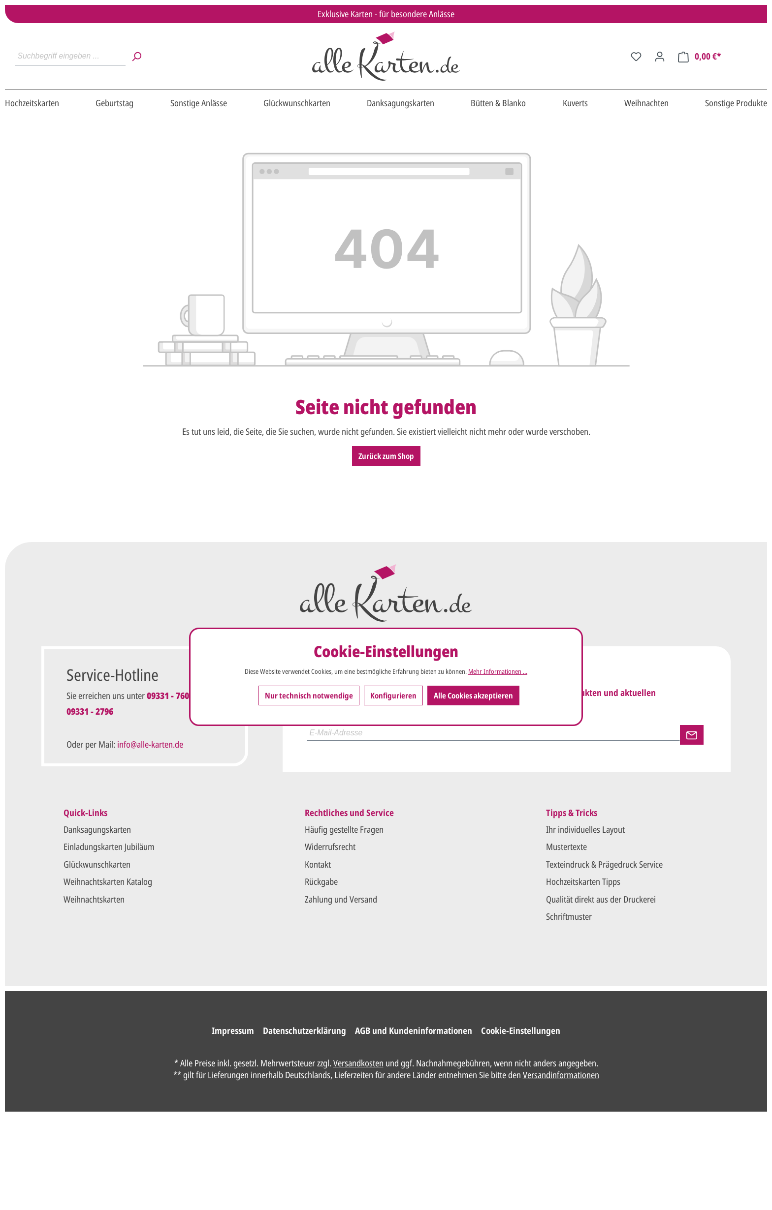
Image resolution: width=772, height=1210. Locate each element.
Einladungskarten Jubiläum (109, 846)
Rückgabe (321, 881)
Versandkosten (358, 1063)
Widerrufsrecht (330, 846)
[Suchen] (136, 56)
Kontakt (318, 864)
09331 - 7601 (170, 695)
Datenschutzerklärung (304, 1030)
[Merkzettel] (636, 56)
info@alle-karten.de (150, 744)
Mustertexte (566, 846)
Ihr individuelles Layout (585, 829)
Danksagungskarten (97, 829)
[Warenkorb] (700, 56)
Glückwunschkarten (97, 864)
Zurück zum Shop (386, 456)
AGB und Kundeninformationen (413, 1030)
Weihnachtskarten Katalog (108, 881)
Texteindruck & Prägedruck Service (604, 864)
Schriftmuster (569, 916)
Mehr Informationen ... (497, 671)
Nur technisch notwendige (309, 695)
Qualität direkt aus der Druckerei (601, 899)
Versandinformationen (561, 1075)
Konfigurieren (393, 695)
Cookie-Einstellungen (520, 1030)
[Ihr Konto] (660, 56)
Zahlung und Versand (341, 899)
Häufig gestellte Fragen (344, 829)
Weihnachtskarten (94, 899)
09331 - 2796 (89, 711)
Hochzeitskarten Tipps (583, 881)
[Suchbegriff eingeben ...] (70, 56)
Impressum (233, 1030)
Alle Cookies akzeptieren (473, 695)
